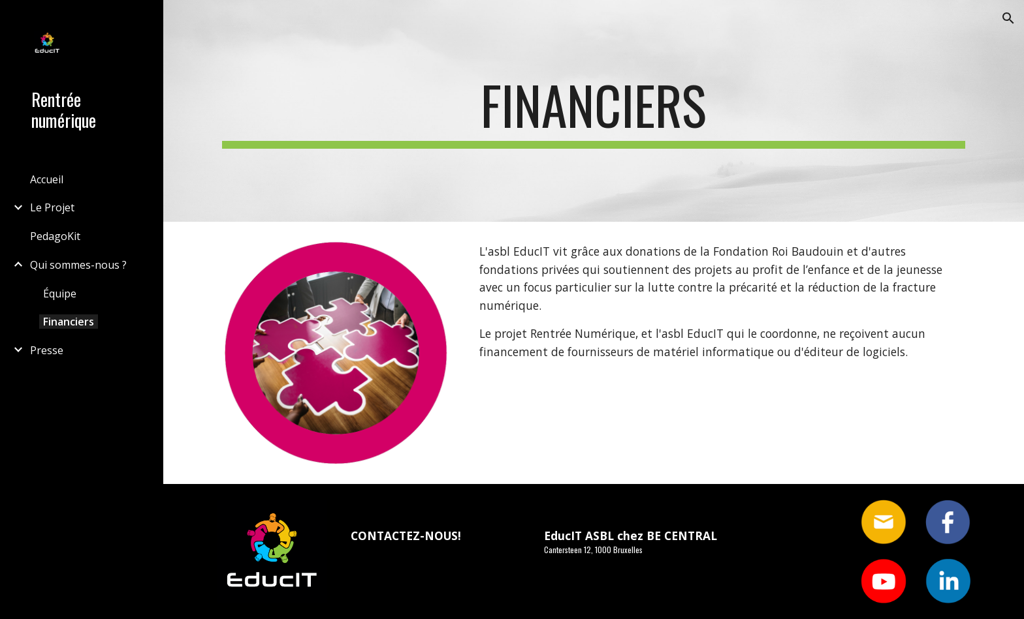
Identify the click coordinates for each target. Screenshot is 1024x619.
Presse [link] (46, 350)
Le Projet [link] (52, 207)
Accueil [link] (46, 179)
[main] (593, 111)
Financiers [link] (68, 321)
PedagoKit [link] (55, 236)
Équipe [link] (59, 293)
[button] (1008, 18)
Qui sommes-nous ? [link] (78, 265)
